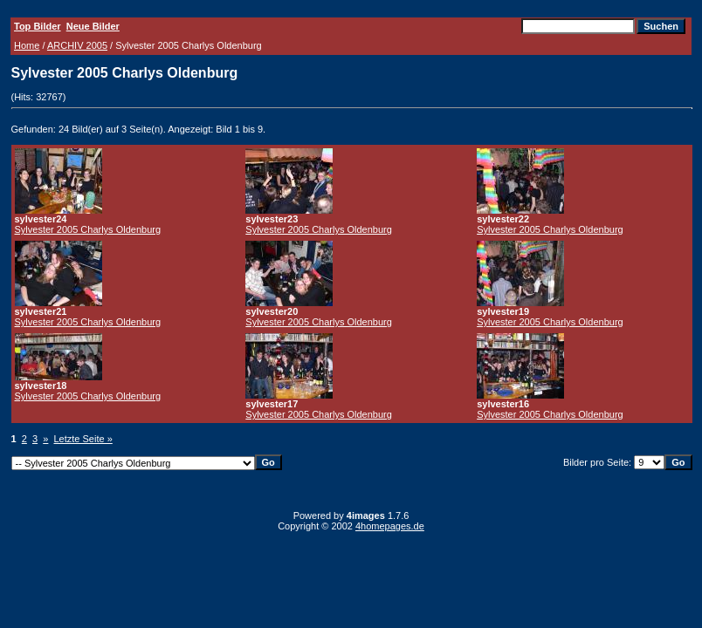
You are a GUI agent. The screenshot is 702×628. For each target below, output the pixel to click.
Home (26, 45)
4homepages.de (389, 526)
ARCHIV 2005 (77, 45)
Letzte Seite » (83, 438)
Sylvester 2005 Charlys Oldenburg (88, 229)
